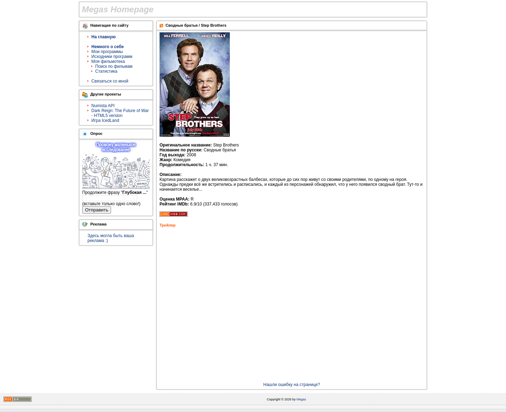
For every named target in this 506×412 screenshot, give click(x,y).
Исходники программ (111, 56)
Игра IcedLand (105, 120)
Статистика (106, 71)
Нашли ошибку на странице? (291, 384)
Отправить (96, 209)
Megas (301, 399)
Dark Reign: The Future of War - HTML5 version (120, 113)
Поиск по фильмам (113, 66)
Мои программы (107, 51)
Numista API (103, 105)
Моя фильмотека (108, 61)
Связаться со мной (109, 81)
